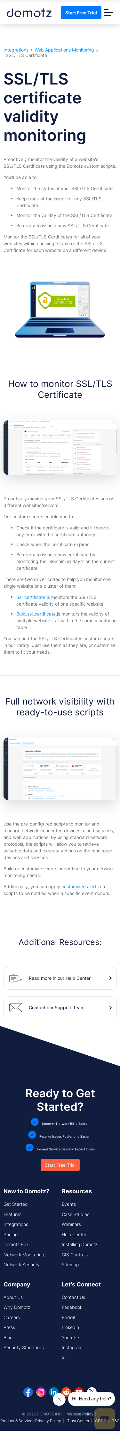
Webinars (71, 1224)
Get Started (16, 1204)
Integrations (16, 50)
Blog (8, 1337)
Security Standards (24, 1347)
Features (12, 1214)
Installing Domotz (79, 1244)
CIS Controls (75, 1255)
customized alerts (80, 886)
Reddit (69, 1317)
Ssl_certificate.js (33, 597)
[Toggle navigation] (108, 12)
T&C (116, 1420)
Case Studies (75, 1214)
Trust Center (78, 1420)
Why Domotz (17, 1307)
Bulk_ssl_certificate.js (38, 614)
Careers (12, 1317)
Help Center (74, 1234)
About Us (13, 1297)
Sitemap (70, 1264)
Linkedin (70, 1327)
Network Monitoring (24, 1255)
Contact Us (73, 1297)
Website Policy (80, 1414)
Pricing (11, 1234)
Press (9, 1327)
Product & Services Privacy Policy (30, 1420)
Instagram (72, 1347)
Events (69, 1204)
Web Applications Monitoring (64, 50)
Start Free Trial (81, 13)
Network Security (22, 1264)
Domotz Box (16, 1244)
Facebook (72, 1307)
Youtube (70, 1337)
